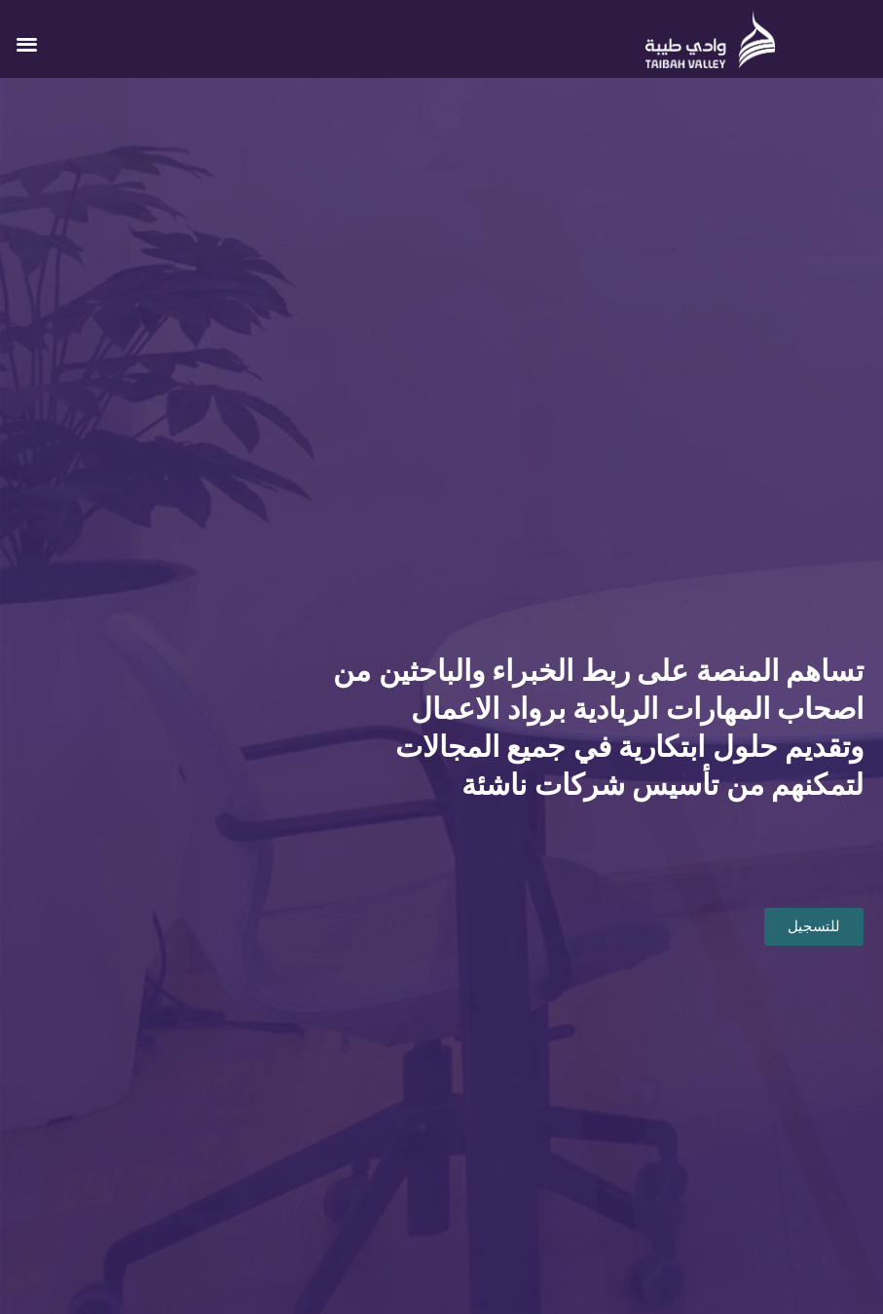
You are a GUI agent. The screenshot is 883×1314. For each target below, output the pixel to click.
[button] (27, 43)
